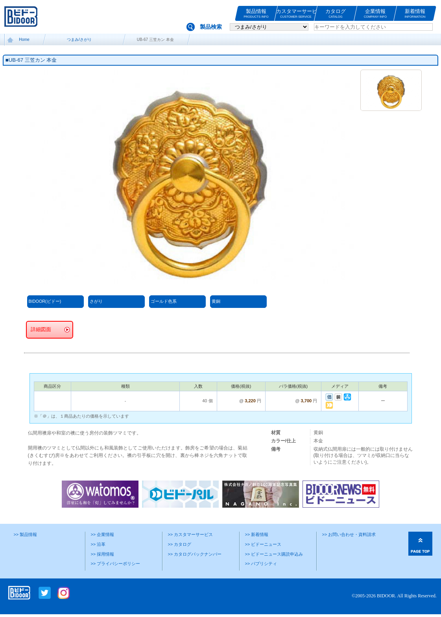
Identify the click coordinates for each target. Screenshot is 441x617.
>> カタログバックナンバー (194, 554)
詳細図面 (41, 329)
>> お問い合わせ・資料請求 (349, 534)
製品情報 (256, 13)
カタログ (335, 13)
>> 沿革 (97, 544)
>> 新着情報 (256, 534)
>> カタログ (179, 544)
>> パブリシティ (261, 563)
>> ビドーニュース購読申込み (274, 554)
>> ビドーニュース (263, 544)
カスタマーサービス (296, 13)
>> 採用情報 (102, 554)
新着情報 (415, 13)
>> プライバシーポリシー (115, 563)
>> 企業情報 (102, 534)
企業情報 (375, 13)
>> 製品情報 (25, 534)
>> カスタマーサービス (190, 534)
